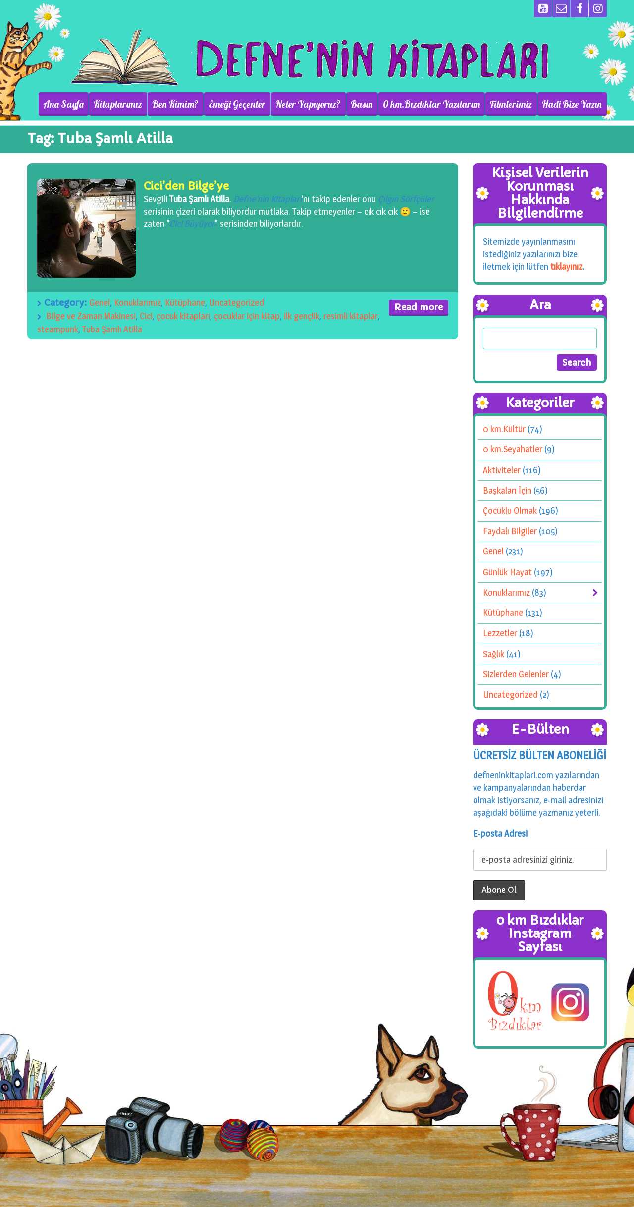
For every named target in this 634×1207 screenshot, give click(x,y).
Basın (362, 104)
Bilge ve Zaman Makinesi (91, 316)
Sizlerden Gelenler (516, 674)
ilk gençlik (301, 316)
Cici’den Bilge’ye (186, 186)
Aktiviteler (502, 470)
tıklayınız (566, 266)
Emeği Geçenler (237, 104)
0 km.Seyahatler (512, 449)
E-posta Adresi (500, 833)
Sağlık (493, 654)
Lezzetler (500, 633)
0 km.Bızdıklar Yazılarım (431, 104)
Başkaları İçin (507, 490)
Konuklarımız (137, 302)
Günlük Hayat (507, 572)
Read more (418, 307)
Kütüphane (185, 302)
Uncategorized (236, 302)
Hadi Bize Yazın (572, 104)
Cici (146, 316)
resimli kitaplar (350, 316)
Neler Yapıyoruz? (308, 104)
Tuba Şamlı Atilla (112, 329)
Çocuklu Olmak (510, 510)
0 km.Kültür (504, 429)
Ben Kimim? (175, 104)
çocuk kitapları (183, 316)
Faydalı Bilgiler (510, 531)
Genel (99, 302)
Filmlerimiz (511, 104)
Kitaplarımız (118, 104)
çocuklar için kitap (247, 316)
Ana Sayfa (63, 104)
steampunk (57, 329)
